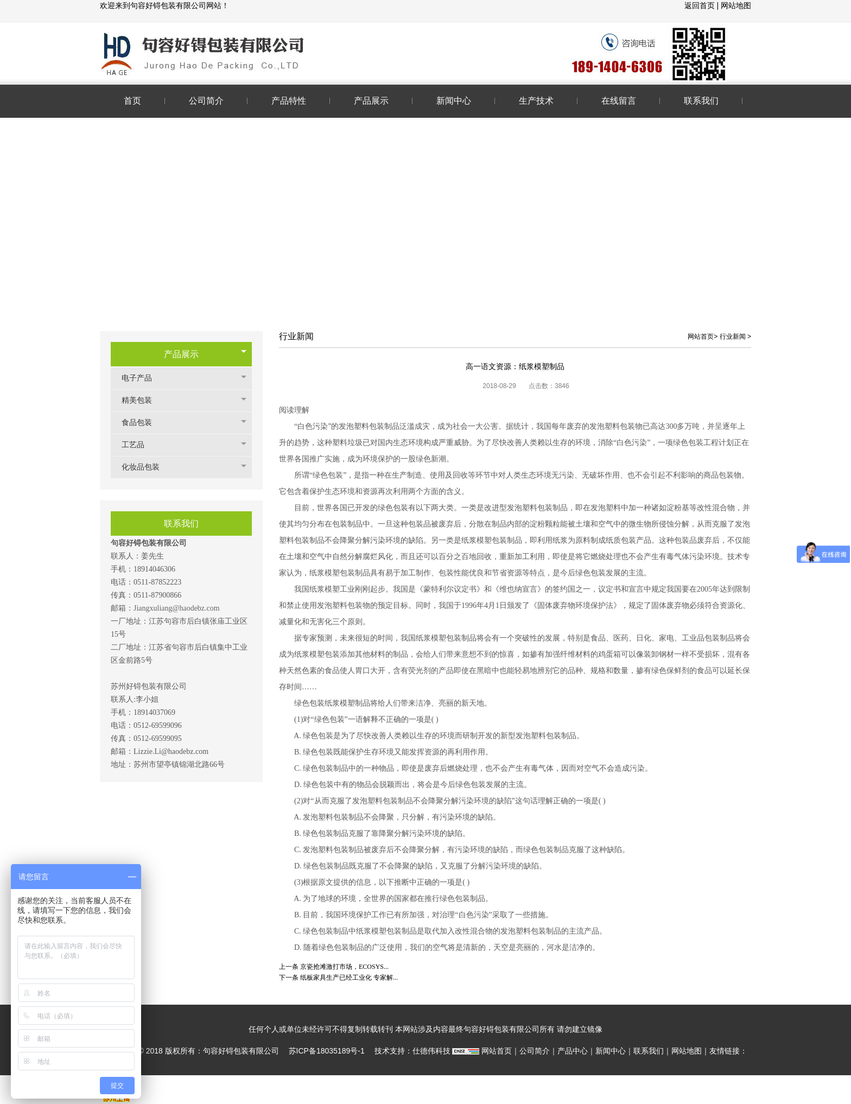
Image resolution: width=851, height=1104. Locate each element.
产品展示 (181, 354)
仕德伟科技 (431, 1050)
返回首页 (700, 5)
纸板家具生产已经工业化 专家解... (349, 977)
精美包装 (142, 400)
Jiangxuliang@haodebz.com (177, 608)
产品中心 (572, 1050)
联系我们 (648, 1050)
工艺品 (138, 445)
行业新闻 (733, 336)
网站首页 (701, 336)
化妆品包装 (146, 467)
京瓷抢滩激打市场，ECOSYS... (344, 966)
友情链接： (728, 1050)
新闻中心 (610, 1050)
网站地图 (736, 5)
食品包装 (142, 422)
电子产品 (142, 378)
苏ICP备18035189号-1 (327, 1050)
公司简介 (534, 1050)
